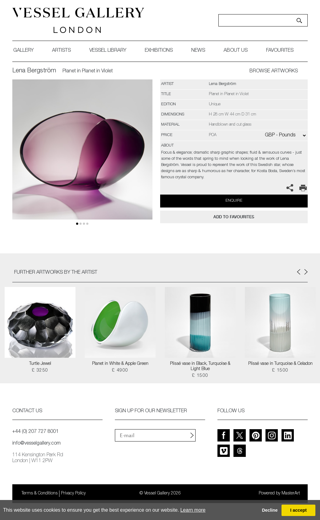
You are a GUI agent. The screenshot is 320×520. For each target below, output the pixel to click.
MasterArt (291, 493)
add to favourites (233, 217)
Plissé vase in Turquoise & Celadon (280, 364)
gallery (23, 50)
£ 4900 (120, 371)
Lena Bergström (34, 71)
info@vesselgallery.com (36, 443)
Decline (269, 510)
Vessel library (107, 50)
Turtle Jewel (40, 364)
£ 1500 (200, 376)
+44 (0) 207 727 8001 (35, 431)
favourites (280, 50)
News (198, 50)
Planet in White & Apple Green (120, 364)
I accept (298, 510)
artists (61, 50)
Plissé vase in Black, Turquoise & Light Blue (200, 366)
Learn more (192, 510)
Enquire (233, 201)
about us (236, 50)
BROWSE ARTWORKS (273, 71)
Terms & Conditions (40, 493)
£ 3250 (40, 371)
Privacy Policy (73, 493)
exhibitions (159, 50)
